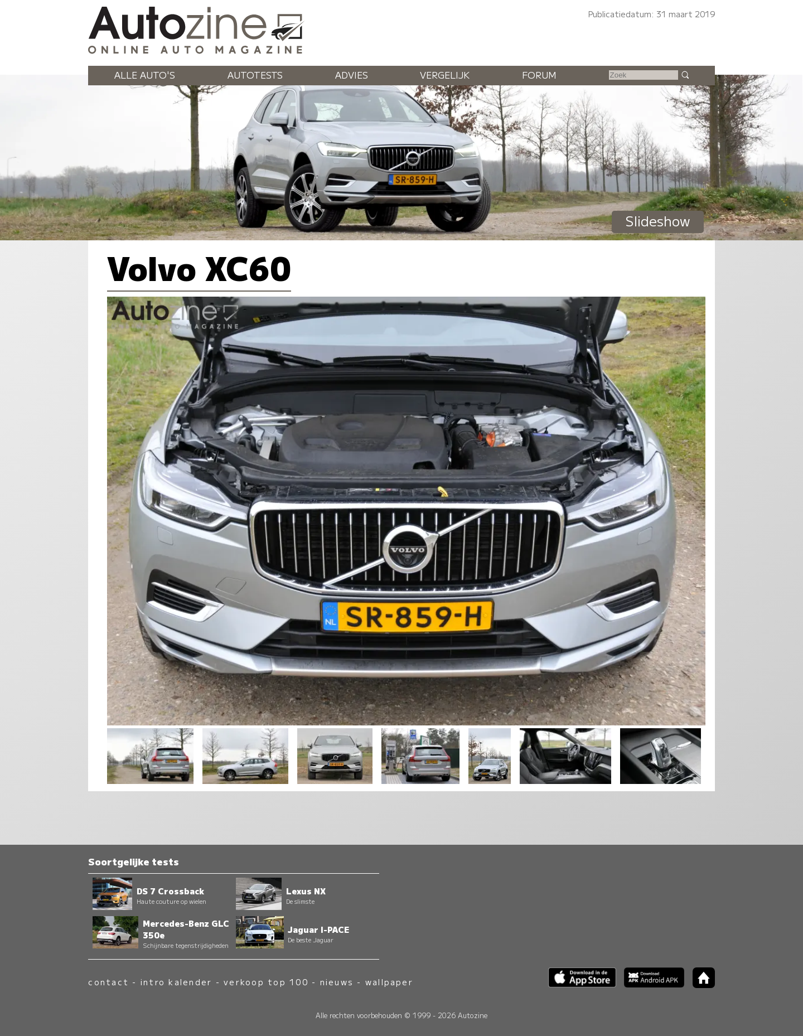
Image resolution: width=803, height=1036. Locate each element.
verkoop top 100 (266, 981)
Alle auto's (144, 74)
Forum (539, 74)
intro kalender (176, 981)
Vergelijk (445, 74)
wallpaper (389, 981)
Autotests (255, 74)
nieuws (337, 981)
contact (108, 981)
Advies (351, 74)
